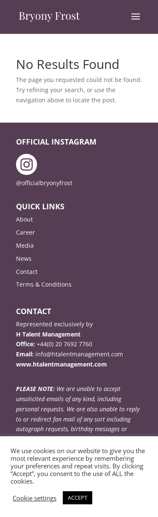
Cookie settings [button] (34, 498)
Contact (26, 272)
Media (25, 245)
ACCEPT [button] (77, 497)
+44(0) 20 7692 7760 (64, 344)
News (24, 258)
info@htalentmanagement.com (79, 354)
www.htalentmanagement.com (61, 364)
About (24, 219)
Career (25, 232)
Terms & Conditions (44, 284)
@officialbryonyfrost (44, 183)
